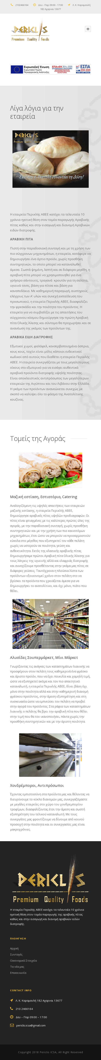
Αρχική (14, 948)
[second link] (88, 29)
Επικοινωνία (18, 972)
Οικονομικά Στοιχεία (23, 960)
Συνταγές (16, 954)
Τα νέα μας (17, 966)
